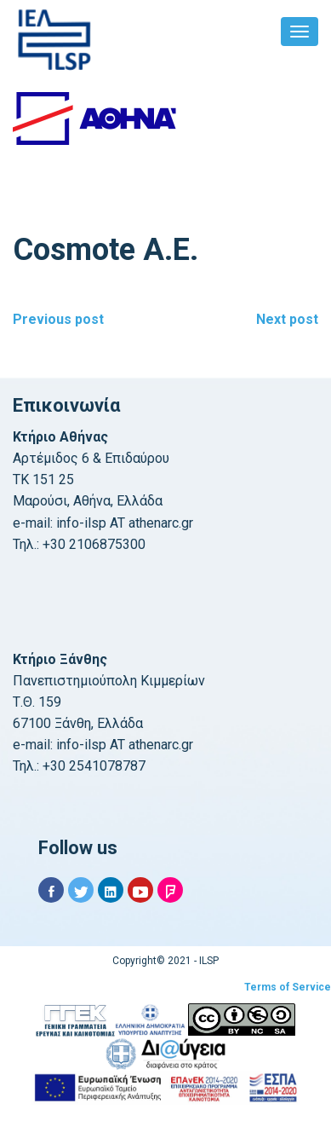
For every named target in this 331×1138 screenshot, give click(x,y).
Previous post (58, 319)
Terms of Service (287, 987)
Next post (287, 319)
